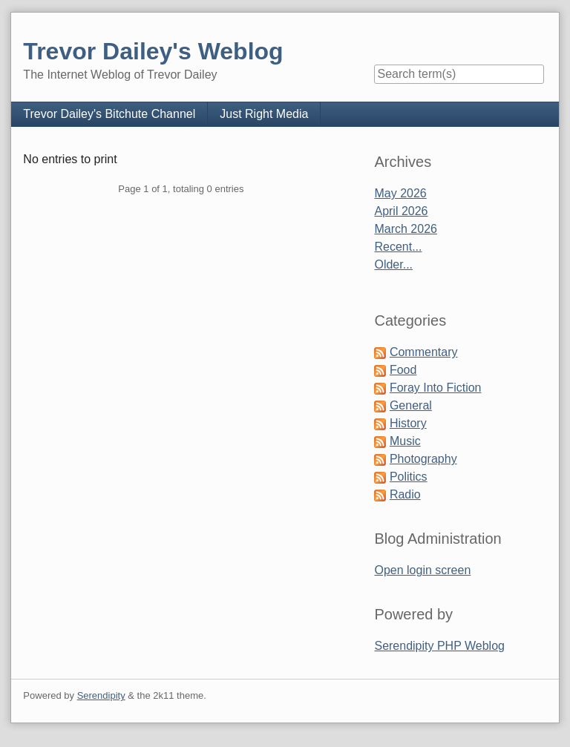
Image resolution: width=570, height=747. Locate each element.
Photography (423, 459)
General (411, 405)
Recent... (398, 246)
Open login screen (422, 570)
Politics (409, 476)
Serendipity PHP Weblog (439, 645)
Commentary (424, 352)
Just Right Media (264, 114)
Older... (393, 264)
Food (403, 369)
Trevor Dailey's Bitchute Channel (109, 114)
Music (405, 441)
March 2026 (405, 229)
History (408, 423)
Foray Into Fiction (436, 387)
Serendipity (101, 695)
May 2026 (400, 193)
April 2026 (401, 211)
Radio (405, 494)
